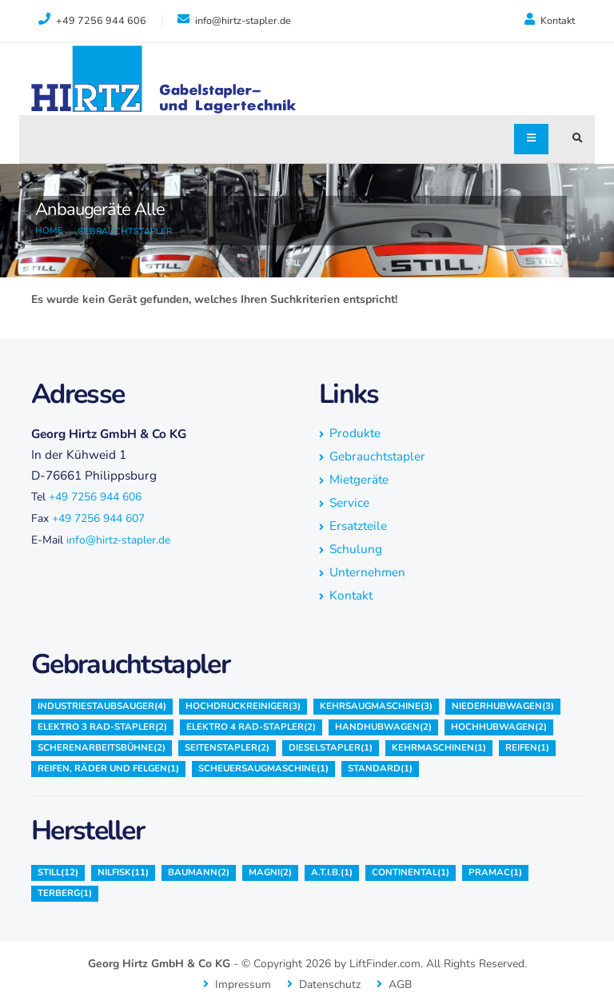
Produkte (355, 432)
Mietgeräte (359, 479)
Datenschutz (330, 984)
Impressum (243, 984)
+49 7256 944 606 (95, 496)
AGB (400, 984)
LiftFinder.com (385, 963)
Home (49, 231)
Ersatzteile (358, 525)
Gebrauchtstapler (125, 231)
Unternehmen (367, 572)
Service (349, 502)
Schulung (355, 548)
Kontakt (549, 20)
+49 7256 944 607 (98, 518)
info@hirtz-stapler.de (118, 540)
